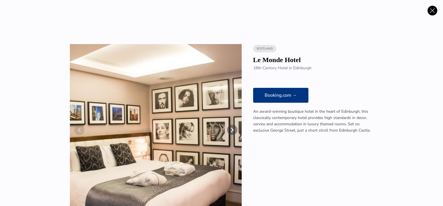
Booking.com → (281, 95)
